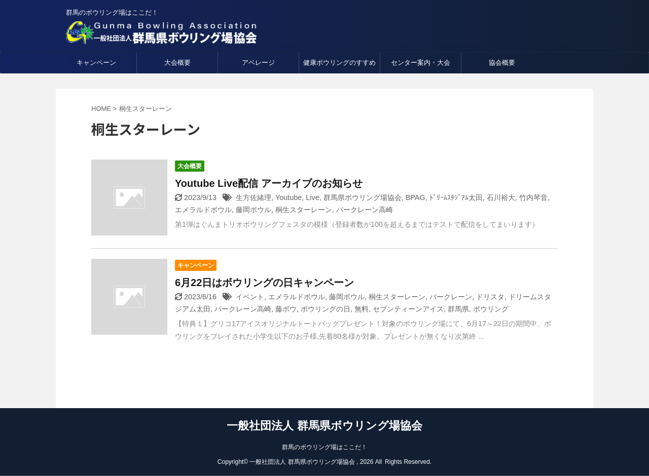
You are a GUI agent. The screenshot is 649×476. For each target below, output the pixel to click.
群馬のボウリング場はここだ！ (324, 447)
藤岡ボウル (253, 210)
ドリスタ (490, 297)
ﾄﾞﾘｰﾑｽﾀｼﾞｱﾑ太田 (456, 197)
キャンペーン (96, 62)
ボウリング (491, 309)
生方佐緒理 (253, 197)
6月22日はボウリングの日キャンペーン (264, 282)
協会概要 (502, 62)
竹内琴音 (533, 197)
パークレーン (450, 297)
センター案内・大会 (420, 62)
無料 (361, 309)
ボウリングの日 (325, 309)
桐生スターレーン (303, 210)
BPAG (415, 197)
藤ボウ (286, 309)
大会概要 (177, 62)
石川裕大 (501, 197)
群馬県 (458, 309)
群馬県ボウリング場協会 (362, 197)
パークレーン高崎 (364, 210)
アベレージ (258, 62)
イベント (250, 297)
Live (312, 197)
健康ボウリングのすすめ (339, 62)
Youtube (288, 197)
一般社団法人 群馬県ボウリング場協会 (324, 425)
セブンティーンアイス (408, 309)
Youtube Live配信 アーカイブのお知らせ (269, 183)
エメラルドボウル (203, 210)
